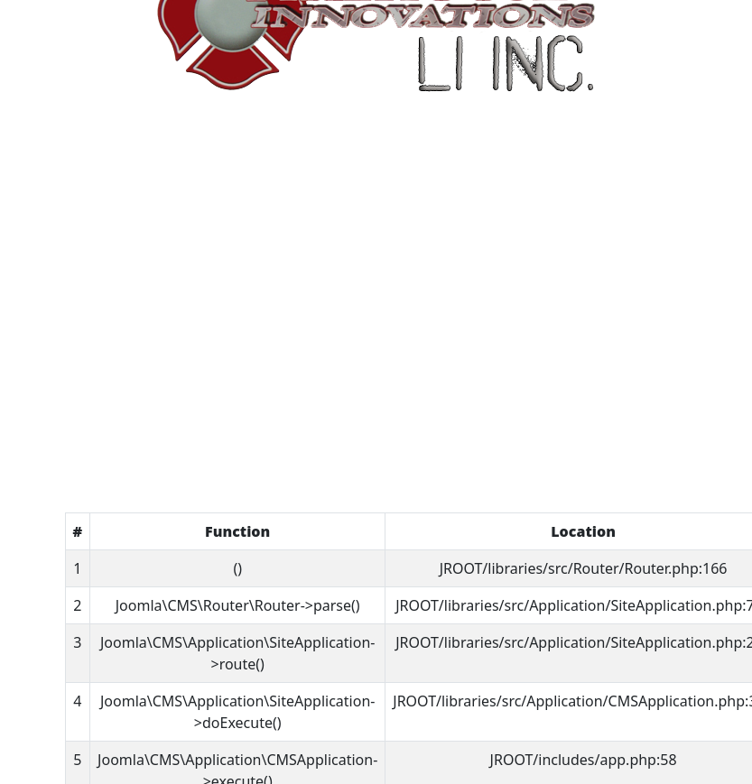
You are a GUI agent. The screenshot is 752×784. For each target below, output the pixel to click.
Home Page (375, 430)
